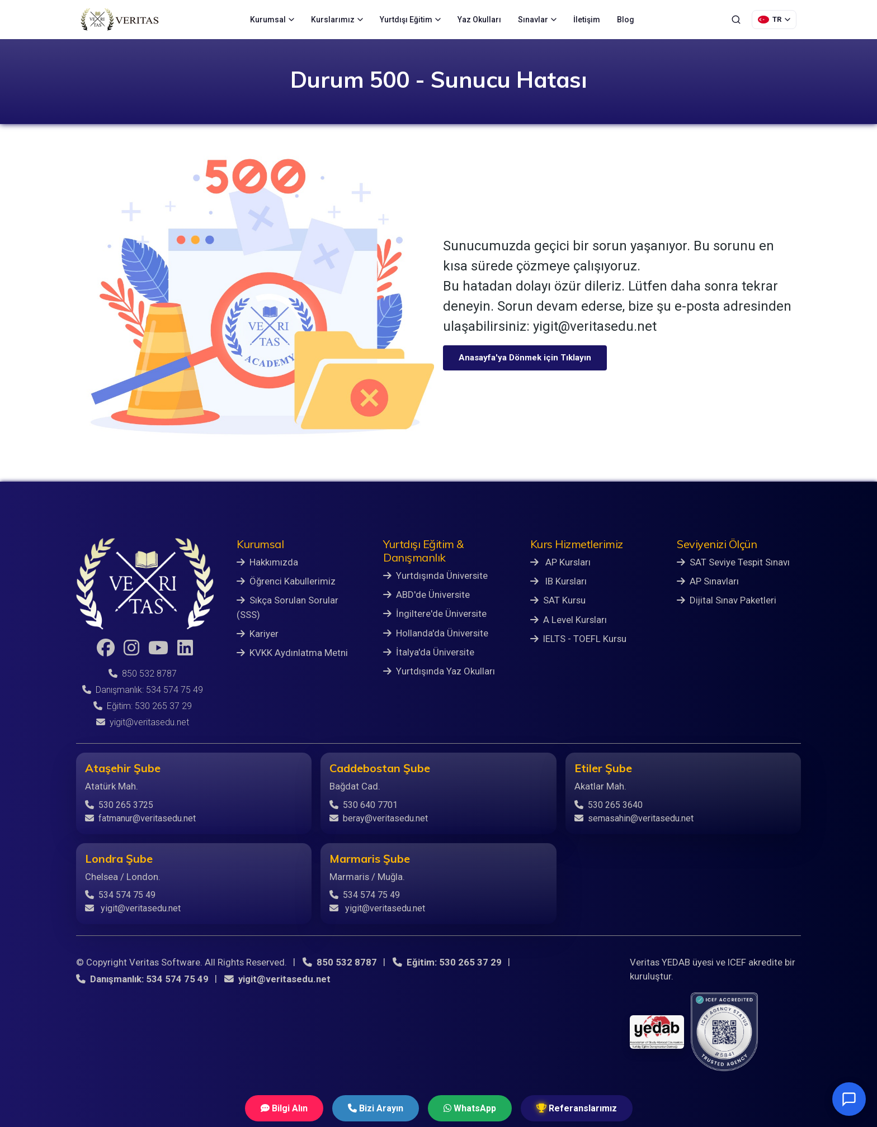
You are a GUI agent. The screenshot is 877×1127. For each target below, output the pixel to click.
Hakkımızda (267, 562)
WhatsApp (470, 1108)
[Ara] (736, 19)
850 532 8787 (143, 673)
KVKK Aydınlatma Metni (292, 652)
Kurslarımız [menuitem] (337, 19)
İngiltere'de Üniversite (435, 613)
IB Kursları (558, 581)
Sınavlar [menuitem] (537, 19)
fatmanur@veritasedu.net (140, 818)
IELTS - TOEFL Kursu (578, 638)
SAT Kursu (558, 600)
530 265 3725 (119, 805)
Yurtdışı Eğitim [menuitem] (410, 19)
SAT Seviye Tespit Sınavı (733, 562)
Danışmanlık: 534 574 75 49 (142, 689)
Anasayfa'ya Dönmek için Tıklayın (525, 358)
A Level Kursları (568, 619)
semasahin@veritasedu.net (634, 818)
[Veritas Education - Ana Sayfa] (120, 19)
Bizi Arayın (375, 1108)
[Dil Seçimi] (774, 19)
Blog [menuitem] (625, 19)
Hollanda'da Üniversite (435, 633)
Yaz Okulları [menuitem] (479, 19)
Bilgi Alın (284, 1108)
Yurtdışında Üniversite (435, 575)
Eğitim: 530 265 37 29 (142, 706)
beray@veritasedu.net (378, 818)
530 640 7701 (363, 805)
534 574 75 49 (120, 895)
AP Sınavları (708, 581)
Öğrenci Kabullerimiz (286, 581)
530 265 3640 (608, 805)
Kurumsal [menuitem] (272, 19)
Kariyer (258, 633)
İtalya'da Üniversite (428, 652)
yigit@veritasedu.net (142, 722)
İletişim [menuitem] (586, 19)
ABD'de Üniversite (426, 594)
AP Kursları (560, 562)
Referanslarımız (576, 1108)
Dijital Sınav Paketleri (726, 600)
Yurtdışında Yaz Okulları (439, 671)
